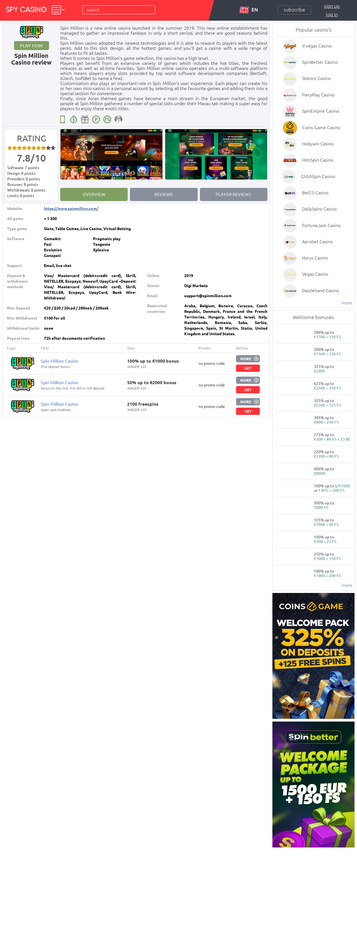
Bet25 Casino (315, 192)
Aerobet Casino (317, 241)
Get (247, 368)
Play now (31, 45)
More (245, 359)
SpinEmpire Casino (320, 111)
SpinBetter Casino (320, 62)
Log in (332, 14)
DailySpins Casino (319, 208)
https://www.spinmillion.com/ (71, 208)
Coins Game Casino (321, 127)
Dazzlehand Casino (320, 290)
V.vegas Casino (317, 45)
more (347, 302)
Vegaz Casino (315, 274)
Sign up (332, 6)
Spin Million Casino (59, 360)
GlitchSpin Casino (318, 176)
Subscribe (294, 9)
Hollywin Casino (317, 143)
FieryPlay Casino (318, 94)
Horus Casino (315, 257)
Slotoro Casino (316, 78)
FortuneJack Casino (321, 225)
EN (249, 10)
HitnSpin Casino (317, 159)
